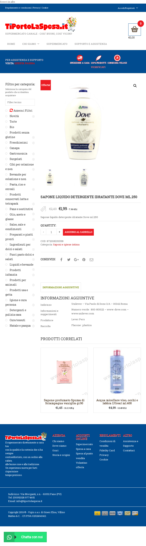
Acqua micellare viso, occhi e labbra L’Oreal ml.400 (117, 401)
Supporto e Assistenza (91, 44)
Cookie (45, 7)
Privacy (36, 7)
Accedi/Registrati (128, 8)
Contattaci (129, 450)
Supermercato (57, 44)
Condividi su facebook (61, 260)
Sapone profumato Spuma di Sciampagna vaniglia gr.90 (64, 401)
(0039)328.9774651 (24, 497)
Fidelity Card (107, 450)
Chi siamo (30, 44)
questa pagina (24, 63)
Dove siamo (59, 446)
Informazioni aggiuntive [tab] (61, 287)
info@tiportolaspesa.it (29, 501)
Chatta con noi (23, 537)
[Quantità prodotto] (51, 232)
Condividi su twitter (69, 260)
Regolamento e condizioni (18, 7)
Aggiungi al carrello (78, 232)
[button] (135, 85)
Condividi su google (76, 260)
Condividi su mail (91, 260)
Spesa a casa (83, 449)
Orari (55, 450)
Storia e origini (61, 455)
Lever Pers (78, 319)
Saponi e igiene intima (66, 244)
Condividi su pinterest (84, 260)
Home (11, 44)
